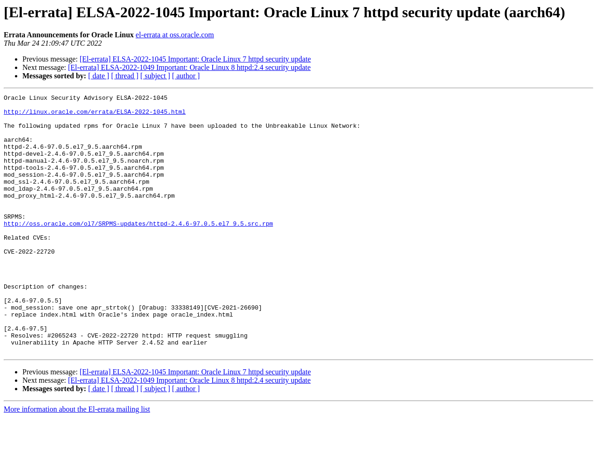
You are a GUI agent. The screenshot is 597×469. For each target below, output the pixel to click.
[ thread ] (125, 76)
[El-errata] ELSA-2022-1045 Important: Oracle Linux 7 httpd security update (195, 59)
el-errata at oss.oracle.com (175, 35)
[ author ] (186, 76)
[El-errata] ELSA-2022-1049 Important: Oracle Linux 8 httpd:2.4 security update (189, 67)
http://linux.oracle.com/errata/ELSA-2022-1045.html (95, 115)
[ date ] (98, 76)
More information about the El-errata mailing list (77, 461)
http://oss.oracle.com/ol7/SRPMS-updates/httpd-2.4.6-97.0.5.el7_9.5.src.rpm (138, 250)
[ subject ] (155, 76)
